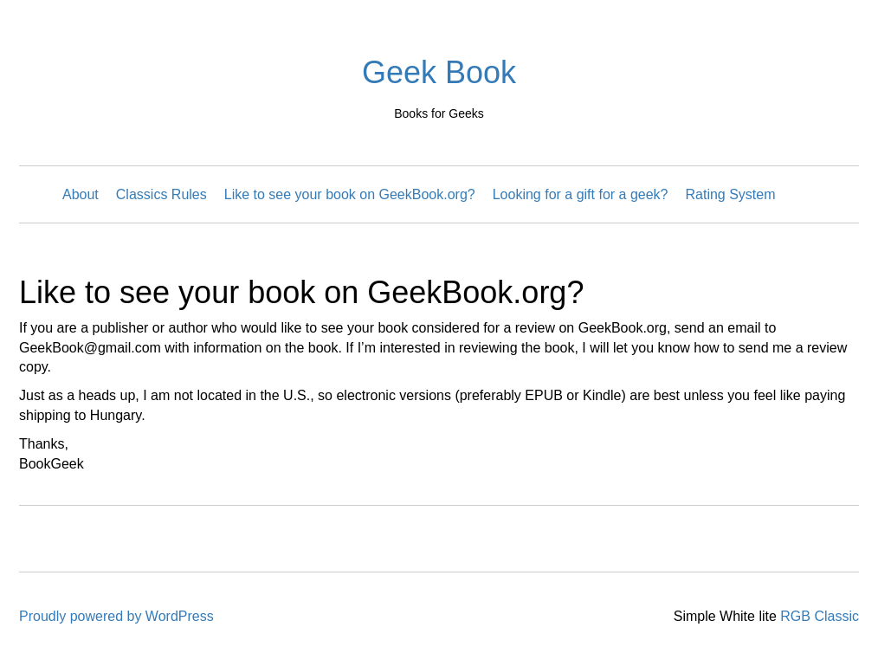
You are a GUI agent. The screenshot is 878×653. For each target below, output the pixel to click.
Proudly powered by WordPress (116, 616)
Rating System (731, 194)
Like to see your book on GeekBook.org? (349, 194)
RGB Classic (819, 616)
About (80, 194)
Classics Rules (161, 194)
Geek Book (439, 72)
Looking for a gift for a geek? (580, 194)
